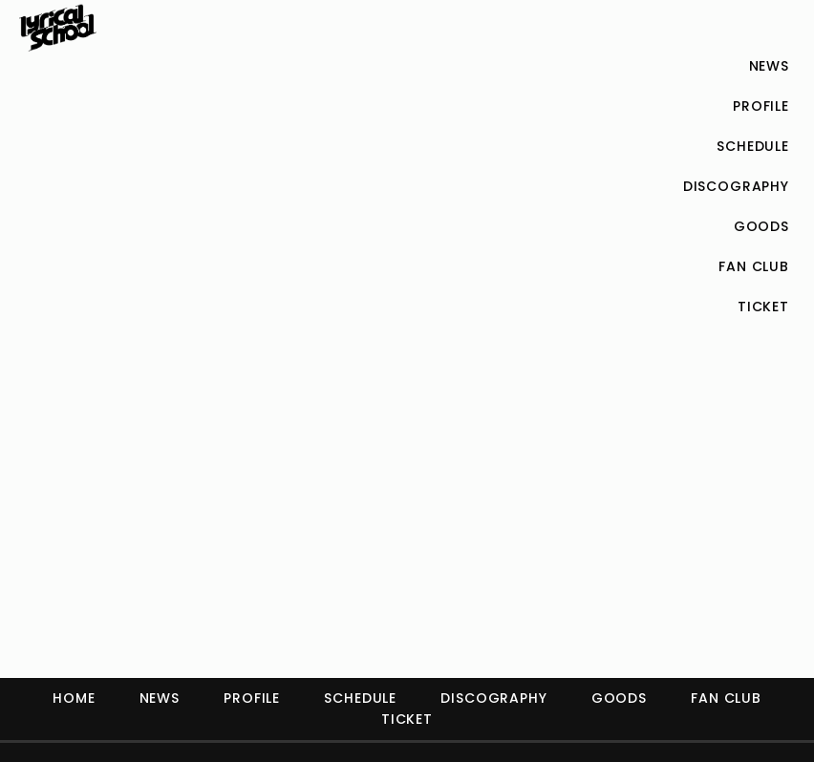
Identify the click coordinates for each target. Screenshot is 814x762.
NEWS (159, 698)
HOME (74, 698)
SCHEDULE (360, 698)
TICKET (407, 719)
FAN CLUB (726, 698)
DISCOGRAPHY (493, 698)
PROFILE (252, 698)
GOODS (619, 698)
